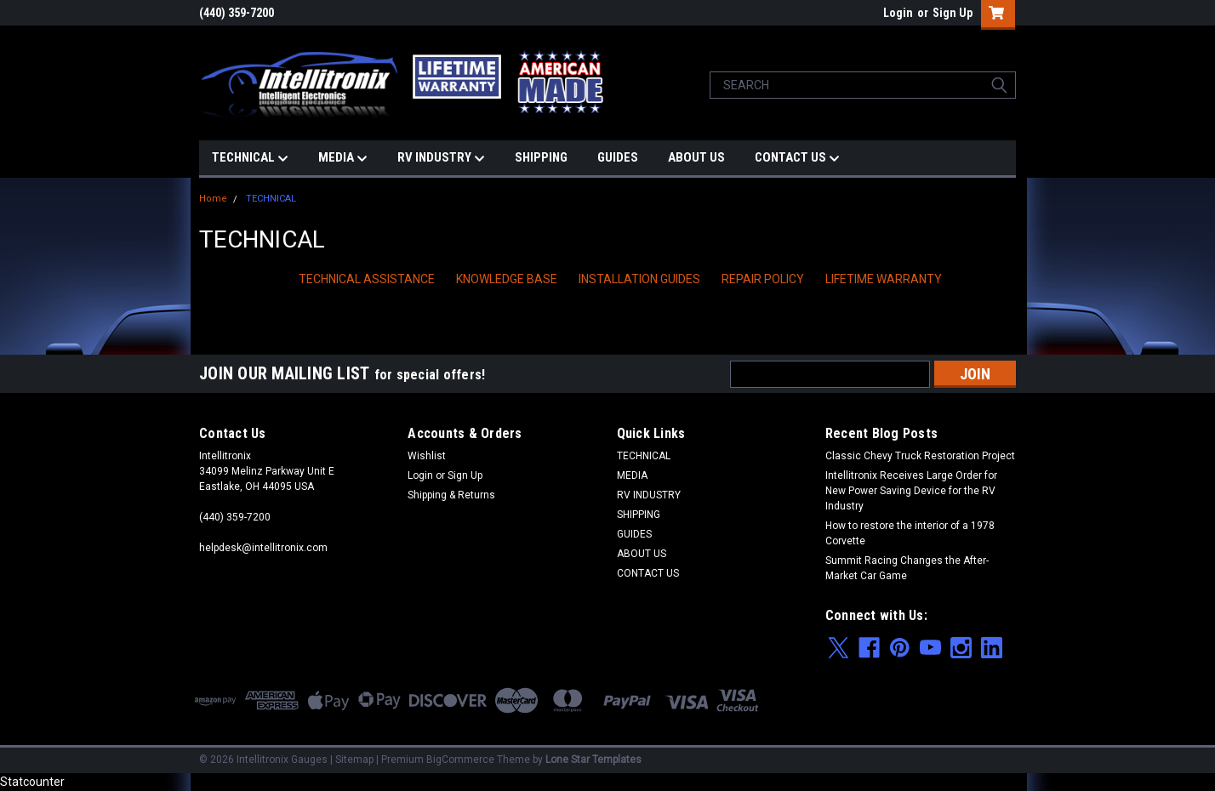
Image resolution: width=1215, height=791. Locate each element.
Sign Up (953, 13)
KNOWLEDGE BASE (506, 279)
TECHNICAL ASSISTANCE (367, 279)
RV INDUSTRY (441, 158)
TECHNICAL (250, 158)
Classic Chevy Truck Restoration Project (920, 456)
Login (898, 13)
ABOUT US (696, 157)
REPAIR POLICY (763, 279)
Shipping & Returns (451, 495)
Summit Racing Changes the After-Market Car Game (907, 568)
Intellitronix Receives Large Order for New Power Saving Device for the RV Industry (911, 490)
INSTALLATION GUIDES (639, 279)
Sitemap (354, 759)
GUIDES (617, 157)
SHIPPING (541, 157)
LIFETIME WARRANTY (883, 279)
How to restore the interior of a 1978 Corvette (910, 533)
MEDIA (343, 158)
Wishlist (427, 456)
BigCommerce (460, 759)
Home (213, 198)
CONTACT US (797, 158)
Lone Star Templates (593, 759)
